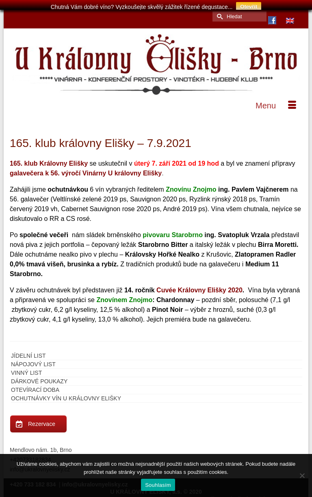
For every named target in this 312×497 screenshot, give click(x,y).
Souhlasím (158, 485)
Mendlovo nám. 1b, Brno (41, 447)
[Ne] (302, 475)
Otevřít (248, 7)
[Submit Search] (218, 14)
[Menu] (275, 103)
